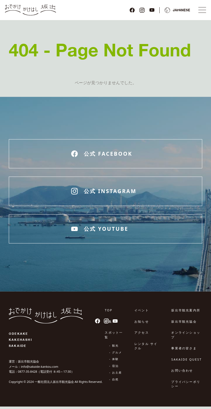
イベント (141, 313)
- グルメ (115, 355)
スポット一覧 (114, 337)
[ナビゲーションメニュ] (200, 11)
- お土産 (115, 375)
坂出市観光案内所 (185, 313)
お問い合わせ (182, 373)
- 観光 (114, 348)
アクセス (141, 335)
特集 (108, 324)
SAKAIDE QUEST (186, 362)
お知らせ (141, 324)
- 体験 (114, 362)
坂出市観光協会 (183, 324)
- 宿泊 (114, 368)
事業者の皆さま (183, 351)
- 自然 (114, 382)
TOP (108, 313)
